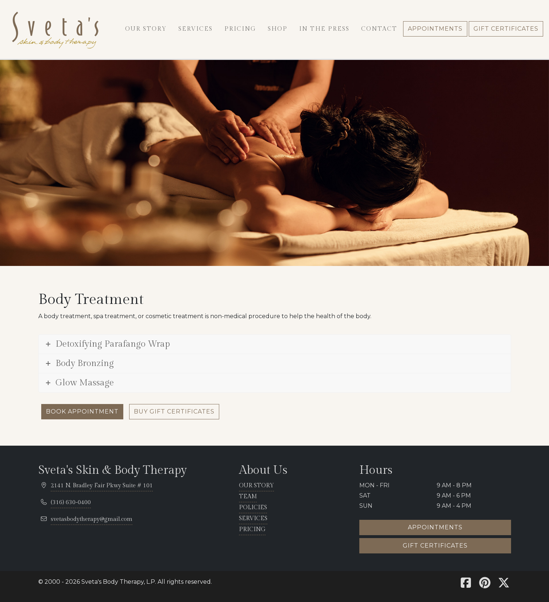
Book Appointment (82, 411)
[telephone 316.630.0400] (71, 503)
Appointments (435, 527)
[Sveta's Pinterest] (485, 585)
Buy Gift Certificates (174, 411)
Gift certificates (435, 545)
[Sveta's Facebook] (466, 585)
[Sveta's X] (503, 585)
